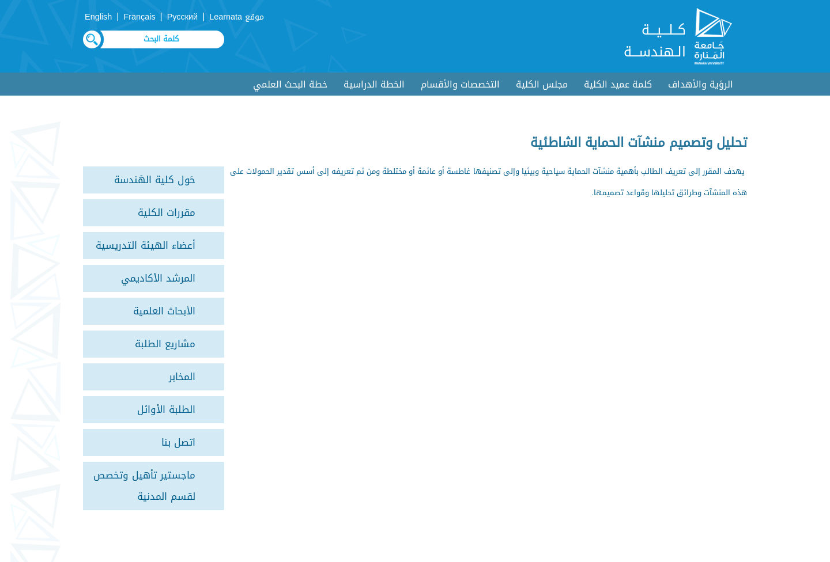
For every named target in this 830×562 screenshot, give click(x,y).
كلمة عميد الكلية (618, 84)
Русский (182, 17)
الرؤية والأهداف (700, 84)
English (98, 17)
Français (139, 17)
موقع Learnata (236, 17)
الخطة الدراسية (374, 84)
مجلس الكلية (542, 84)
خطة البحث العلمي (290, 84)
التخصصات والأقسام (460, 84)
